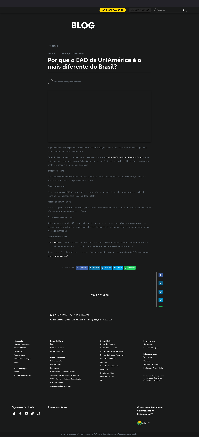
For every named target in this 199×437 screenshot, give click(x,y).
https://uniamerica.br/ (58, 256)
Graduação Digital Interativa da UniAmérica (124, 157)
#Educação (66, 53)
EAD (100, 148)
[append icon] (183, 10)
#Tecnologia (78, 53)
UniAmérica (54, 242)
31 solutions (73, 434)
